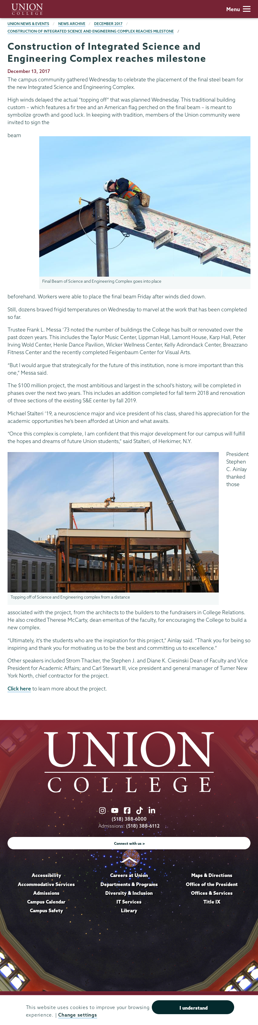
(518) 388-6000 (129, 819)
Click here (19, 688)
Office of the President (212, 884)
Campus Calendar (46, 902)
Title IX (211, 902)
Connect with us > (129, 843)
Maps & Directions (211, 875)
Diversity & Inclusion (129, 893)
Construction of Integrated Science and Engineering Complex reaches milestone (91, 31)
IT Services (129, 902)
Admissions (46, 893)
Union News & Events (28, 23)
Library (129, 910)
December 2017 (108, 23)
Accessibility (46, 875)
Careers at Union (129, 875)
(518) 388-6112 (143, 826)
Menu (238, 9)
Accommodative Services (46, 884)
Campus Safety (46, 910)
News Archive (71, 23)
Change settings (77, 1015)
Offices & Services (212, 893)
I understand (194, 1008)
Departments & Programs (129, 884)
